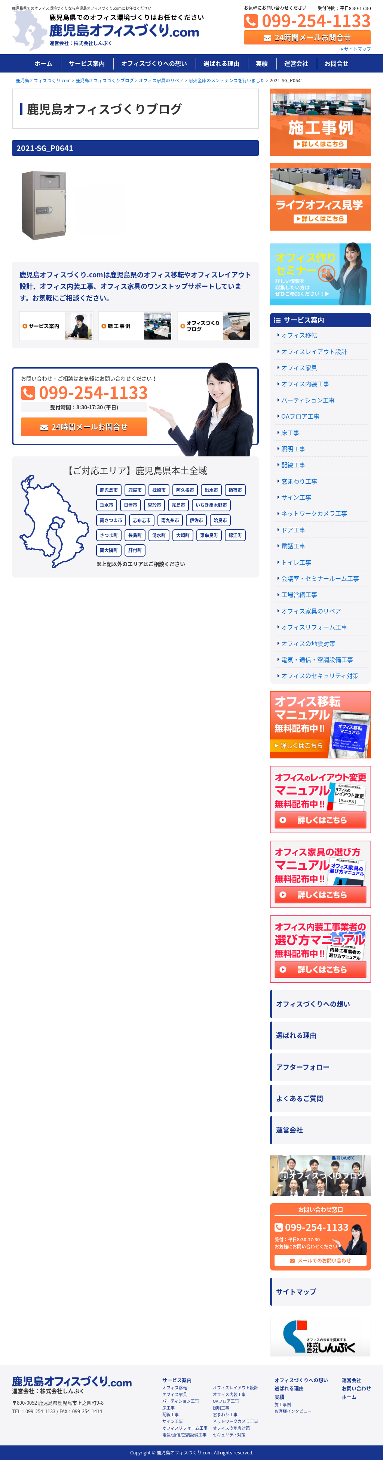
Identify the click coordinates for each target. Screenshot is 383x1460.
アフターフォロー (303, 1067)
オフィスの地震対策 (308, 643)
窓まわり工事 (299, 481)
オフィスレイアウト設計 (314, 351)
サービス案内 (87, 63)
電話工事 (293, 546)
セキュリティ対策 (229, 1435)
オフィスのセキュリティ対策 (320, 675)
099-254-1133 (307, 20)
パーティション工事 (308, 400)
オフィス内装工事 (305, 383)
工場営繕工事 (299, 594)
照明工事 (293, 448)
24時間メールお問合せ (307, 37)
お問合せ (337, 63)
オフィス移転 (299, 335)
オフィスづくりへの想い (154, 63)
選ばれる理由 (221, 63)
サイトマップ (356, 49)
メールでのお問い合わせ (320, 1260)
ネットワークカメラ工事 (314, 513)
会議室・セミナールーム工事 (320, 578)
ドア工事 (293, 530)
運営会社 (296, 63)
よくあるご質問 (299, 1098)
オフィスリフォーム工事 (314, 627)
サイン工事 (296, 497)
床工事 (290, 432)
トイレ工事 (296, 562)
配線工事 (293, 465)
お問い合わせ (356, 1388)
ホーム (43, 63)
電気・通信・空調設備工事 (317, 659)
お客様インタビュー (293, 1411)
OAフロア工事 (300, 416)
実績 (262, 63)
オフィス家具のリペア (311, 611)
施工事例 (283, 1404)
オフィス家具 (299, 367)
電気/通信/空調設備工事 (184, 1435)
